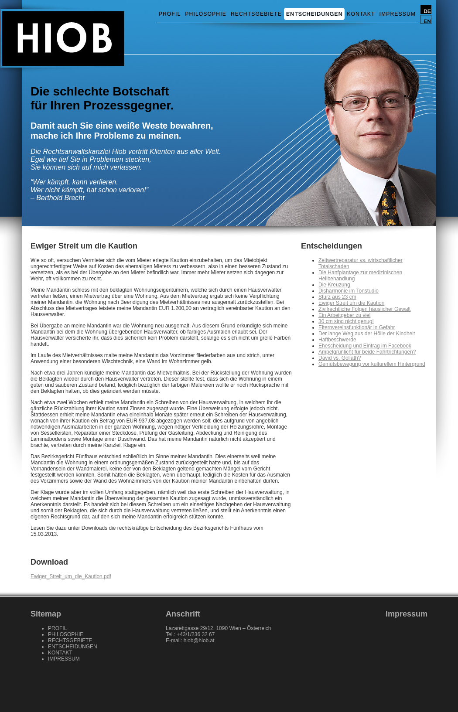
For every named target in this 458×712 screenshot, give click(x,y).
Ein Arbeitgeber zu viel (344, 315)
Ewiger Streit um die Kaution (351, 303)
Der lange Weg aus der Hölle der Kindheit (366, 333)
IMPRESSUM (397, 14)
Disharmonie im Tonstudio (348, 291)
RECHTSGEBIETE (256, 14)
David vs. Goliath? (339, 358)
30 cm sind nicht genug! (346, 321)
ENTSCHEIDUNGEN (314, 14)
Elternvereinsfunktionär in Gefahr (356, 327)
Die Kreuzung (334, 285)
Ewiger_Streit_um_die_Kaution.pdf (71, 576)
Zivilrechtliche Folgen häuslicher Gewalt (364, 309)
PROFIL (170, 14)
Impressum (406, 614)
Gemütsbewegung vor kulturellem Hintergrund (371, 364)
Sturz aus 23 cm (337, 297)
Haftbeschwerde (337, 340)
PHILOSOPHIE (205, 14)
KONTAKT (361, 14)
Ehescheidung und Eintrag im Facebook (364, 346)
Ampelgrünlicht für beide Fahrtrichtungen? (367, 352)
